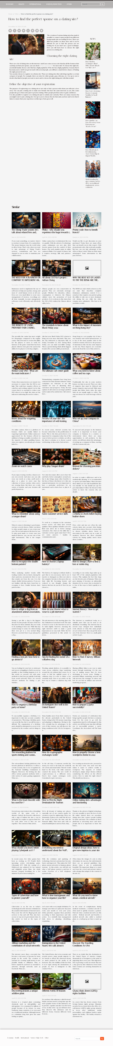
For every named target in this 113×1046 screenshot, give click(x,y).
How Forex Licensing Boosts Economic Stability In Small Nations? (93, 94)
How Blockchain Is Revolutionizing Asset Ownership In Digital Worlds (92, 153)
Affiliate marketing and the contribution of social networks (26, 944)
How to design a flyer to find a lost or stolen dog (86, 562)
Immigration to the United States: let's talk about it (53, 944)
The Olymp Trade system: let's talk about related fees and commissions (25, 232)
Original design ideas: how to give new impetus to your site (86, 849)
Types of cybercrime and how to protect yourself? (25, 896)
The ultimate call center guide (55, 371)
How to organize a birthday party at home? (24, 706)
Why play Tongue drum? (53, 466)
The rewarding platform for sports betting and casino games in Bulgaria (24, 755)
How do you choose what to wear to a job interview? (55, 610)
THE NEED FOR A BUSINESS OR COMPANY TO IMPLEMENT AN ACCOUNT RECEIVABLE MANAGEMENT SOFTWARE (26, 281)
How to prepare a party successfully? (83, 706)
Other (69, 4)
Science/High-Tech (53, 4)
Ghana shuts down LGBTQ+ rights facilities (85, 992)
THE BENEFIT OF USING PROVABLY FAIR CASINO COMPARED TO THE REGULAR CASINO (25, 329)
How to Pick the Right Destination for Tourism (52, 801)
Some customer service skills (55, 514)
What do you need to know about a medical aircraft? (85, 896)
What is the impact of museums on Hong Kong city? (87, 326)
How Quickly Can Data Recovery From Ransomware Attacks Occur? (93, 123)
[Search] (90, 4)
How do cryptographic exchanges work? (52, 753)
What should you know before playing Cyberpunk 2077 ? (25, 849)
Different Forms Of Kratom (53, 991)
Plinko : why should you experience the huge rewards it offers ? (56, 232)
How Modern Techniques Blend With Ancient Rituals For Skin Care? (92, 65)
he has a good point (46, 65)
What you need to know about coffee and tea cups (86, 372)
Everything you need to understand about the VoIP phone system (54, 850)
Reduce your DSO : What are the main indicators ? (25, 372)
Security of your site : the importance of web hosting (54, 419)
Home (10, 14)
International (35, 4)
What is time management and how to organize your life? (56, 896)
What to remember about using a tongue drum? (26, 515)
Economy (9, 4)
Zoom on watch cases (22, 466)
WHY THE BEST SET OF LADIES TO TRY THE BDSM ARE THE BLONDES (86, 280)
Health (21, 4)
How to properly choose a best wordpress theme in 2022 (86, 753)
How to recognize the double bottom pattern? (25, 562)
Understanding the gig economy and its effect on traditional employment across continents (93, 183)
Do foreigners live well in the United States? (55, 706)
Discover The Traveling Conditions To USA (83, 944)
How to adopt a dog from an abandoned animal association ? (26, 612)
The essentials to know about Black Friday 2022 (55, 326)
